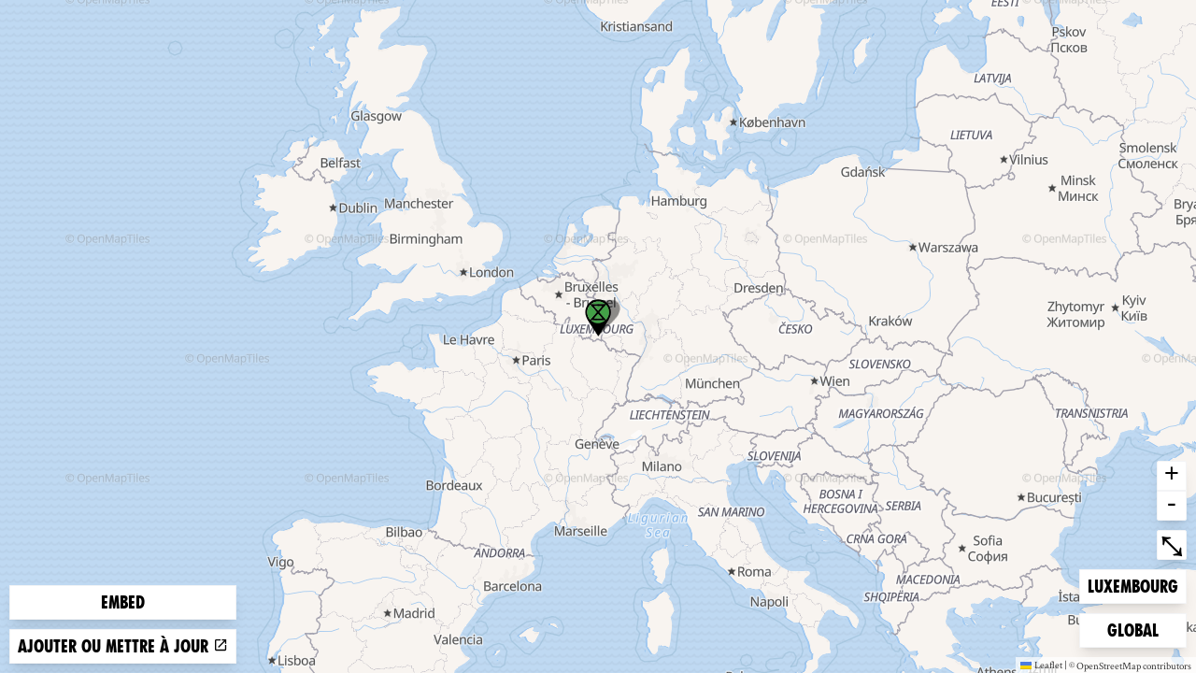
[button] (598, 317)
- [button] (1171, 506)
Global (1137, 628)
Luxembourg (1132, 584)
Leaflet (1041, 664)
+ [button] (1171, 476)
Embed (123, 602)
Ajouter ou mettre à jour (123, 646)
